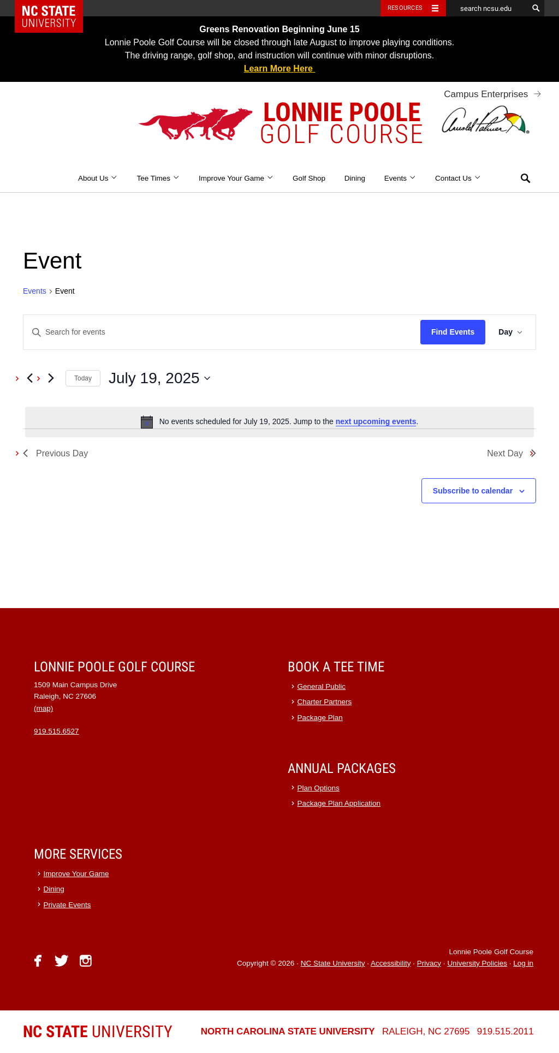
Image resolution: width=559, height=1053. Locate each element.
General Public (322, 686)
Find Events (452, 332)
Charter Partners (325, 702)
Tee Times (158, 178)
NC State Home (56, 8)
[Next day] (50, 378)
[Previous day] (29, 378)
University (98, 1031)
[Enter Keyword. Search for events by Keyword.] (221, 332)
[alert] (279, 422)
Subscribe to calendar (473, 490)
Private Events (67, 905)
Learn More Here (280, 68)
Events (400, 178)
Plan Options (319, 788)
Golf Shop (309, 178)
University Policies (477, 963)
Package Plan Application (339, 803)
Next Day (511, 453)
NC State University (333, 963)
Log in (523, 963)
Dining (354, 178)
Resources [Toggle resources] (405, 7)
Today (83, 378)
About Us (98, 178)
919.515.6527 (56, 731)
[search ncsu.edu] (487, 8)
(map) (43, 708)
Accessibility (391, 963)
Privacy (429, 963)
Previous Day (55, 453)
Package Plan (320, 717)
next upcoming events (376, 421)
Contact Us (458, 178)
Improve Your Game (236, 178)
